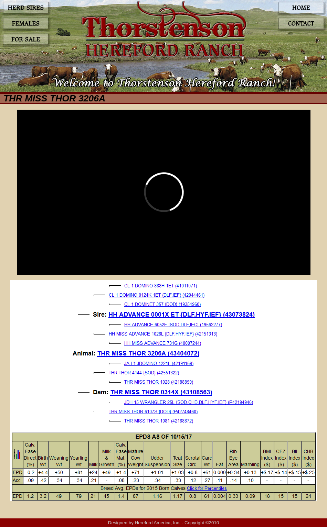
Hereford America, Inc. (158, 522)
